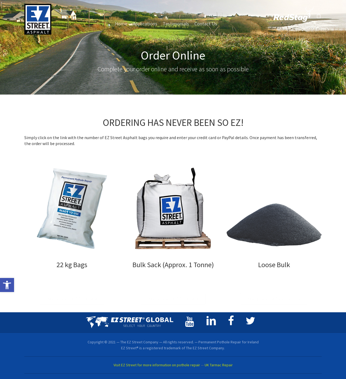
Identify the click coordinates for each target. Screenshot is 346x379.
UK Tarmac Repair (219, 365)
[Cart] (319, 16)
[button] (7, 285)
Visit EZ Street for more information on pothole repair (157, 365)
